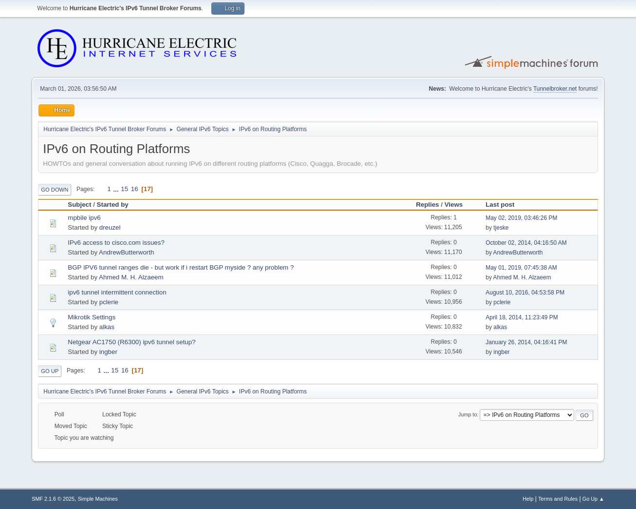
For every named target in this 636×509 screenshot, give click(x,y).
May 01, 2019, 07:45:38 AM (521, 267)
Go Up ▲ (593, 499)
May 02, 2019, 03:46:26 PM (521, 218)
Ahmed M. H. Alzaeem (131, 277)
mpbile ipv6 (84, 217)
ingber (108, 351)
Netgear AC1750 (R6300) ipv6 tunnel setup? (131, 342)
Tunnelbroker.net (555, 88)
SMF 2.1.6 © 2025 (53, 499)
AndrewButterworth (126, 252)
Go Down (54, 190)
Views (458, 204)
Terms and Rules (558, 499)
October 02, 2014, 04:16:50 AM (526, 242)
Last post (500, 204)
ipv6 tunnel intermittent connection (117, 292)
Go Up (49, 371)
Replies (427, 204)
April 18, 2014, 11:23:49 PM (522, 317)
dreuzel (110, 227)
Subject (79, 204)
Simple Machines (98, 499)
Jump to (467, 414)
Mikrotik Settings (91, 317)
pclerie (108, 302)
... (116, 189)
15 (124, 189)
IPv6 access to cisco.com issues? (116, 242)
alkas (106, 327)
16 (134, 189)
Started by (113, 204)
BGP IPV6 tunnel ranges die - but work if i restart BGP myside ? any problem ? (181, 267)
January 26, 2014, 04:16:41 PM (526, 342)
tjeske (500, 227)
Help (528, 499)
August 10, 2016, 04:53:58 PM (525, 292)
